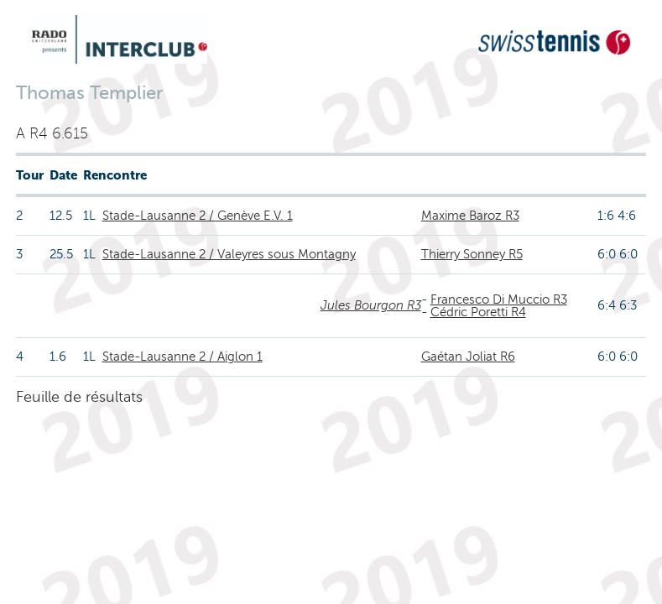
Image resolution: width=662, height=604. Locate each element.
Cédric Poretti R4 (478, 312)
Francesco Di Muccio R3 (498, 299)
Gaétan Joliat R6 (468, 356)
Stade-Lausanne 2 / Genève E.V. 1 (197, 215)
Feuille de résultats (79, 396)
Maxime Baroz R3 (470, 215)
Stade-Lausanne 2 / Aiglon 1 (182, 356)
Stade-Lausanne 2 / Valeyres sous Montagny (229, 254)
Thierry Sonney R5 (472, 254)
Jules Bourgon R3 (371, 305)
